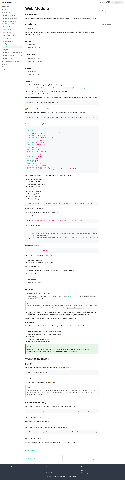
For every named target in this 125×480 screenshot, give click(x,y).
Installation (5, 9)
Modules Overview (8, 27)
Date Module (7, 30)
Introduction (6, 7)
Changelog (5, 67)
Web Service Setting (79, 88)
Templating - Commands (9, 18)
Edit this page (30, 450)
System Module (8, 41)
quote (105, 17)
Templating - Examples (9, 21)
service (105, 19)
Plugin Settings (6, 12)
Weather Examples (106, 24)
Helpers (5, 50)
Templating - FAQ (7, 58)
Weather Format (72, 296)
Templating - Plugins (8, 55)
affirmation (106, 15)
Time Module (7, 32)
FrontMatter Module (9, 35)
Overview (104, 8)
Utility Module (7, 44)
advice (105, 12)
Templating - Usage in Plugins (11, 52)
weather (106, 22)
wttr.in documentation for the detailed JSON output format (49, 349)
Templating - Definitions (9, 15)
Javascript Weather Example (75, 308)
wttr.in (49, 296)
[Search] (117, 2)
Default (105, 26)
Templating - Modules (8, 24)
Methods (104, 10)
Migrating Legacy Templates (10, 61)
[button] (108, 2)
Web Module (7, 47)
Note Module (7, 38)
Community (5, 64)
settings (64, 306)
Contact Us (5, 70)
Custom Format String (109, 29)
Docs (16, 2)
